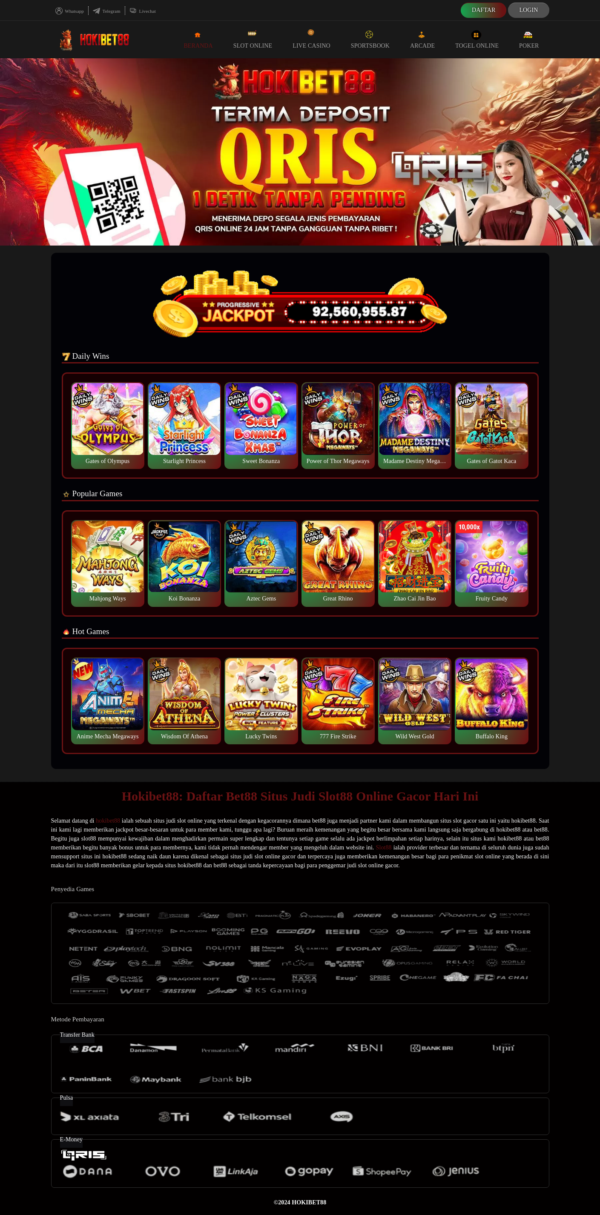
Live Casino (311, 39)
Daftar (484, 10)
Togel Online (477, 39)
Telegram (107, 11)
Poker (529, 39)
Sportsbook (370, 39)
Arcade (422, 39)
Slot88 (384, 847)
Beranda (198, 39)
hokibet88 (108, 821)
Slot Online (252, 39)
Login (528, 10)
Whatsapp (69, 11)
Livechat (142, 11)
